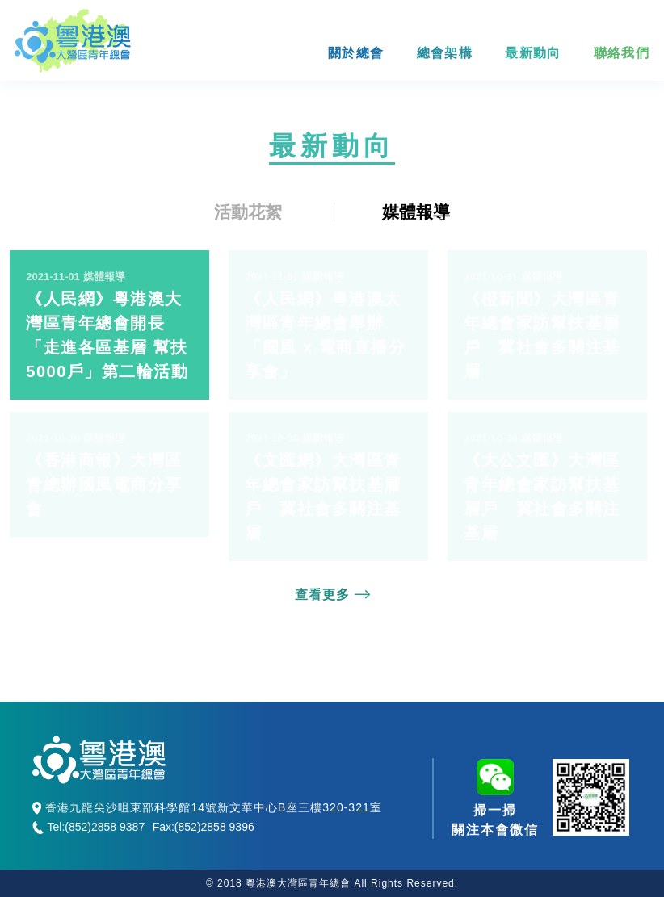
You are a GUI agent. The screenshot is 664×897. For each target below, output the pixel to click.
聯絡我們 (621, 53)
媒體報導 (416, 212)
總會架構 (445, 53)
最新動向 (533, 53)
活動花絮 (248, 212)
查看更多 (332, 594)
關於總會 (356, 53)
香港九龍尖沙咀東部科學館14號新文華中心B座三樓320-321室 (207, 808)
